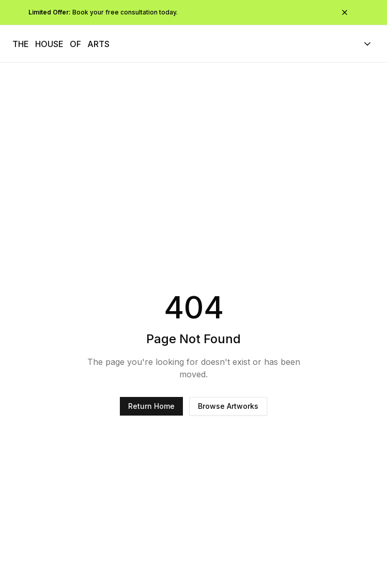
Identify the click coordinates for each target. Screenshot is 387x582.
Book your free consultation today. (103, 12)
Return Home (151, 406)
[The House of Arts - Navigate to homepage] (61, 44)
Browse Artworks (228, 406)
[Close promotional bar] (344, 12)
